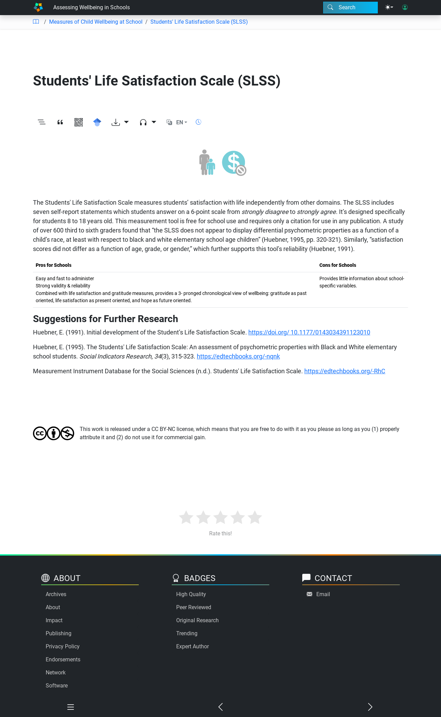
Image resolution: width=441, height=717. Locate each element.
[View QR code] (78, 122)
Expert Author (192, 646)
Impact (54, 620)
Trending (186, 633)
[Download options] (120, 122)
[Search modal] (350, 7)
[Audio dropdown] (148, 122)
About (53, 607)
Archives (56, 594)
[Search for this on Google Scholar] (97, 122)
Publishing (58, 633)
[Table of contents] (35, 22)
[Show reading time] (198, 122)
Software (57, 685)
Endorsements (63, 659)
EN (179, 122)
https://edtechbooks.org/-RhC (344, 371)
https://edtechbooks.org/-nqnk (238, 356)
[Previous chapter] (220, 707)
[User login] (405, 7)
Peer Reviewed (193, 607)
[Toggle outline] (41, 122)
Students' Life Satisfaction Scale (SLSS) (199, 22)
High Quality (191, 594)
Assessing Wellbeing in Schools (91, 7)
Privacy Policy (63, 646)
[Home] (38, 7)
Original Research (197, 620)
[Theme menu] (389, 7)
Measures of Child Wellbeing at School (96, 22)
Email (323, 594)
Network (56, 672)
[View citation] (60, 122)
